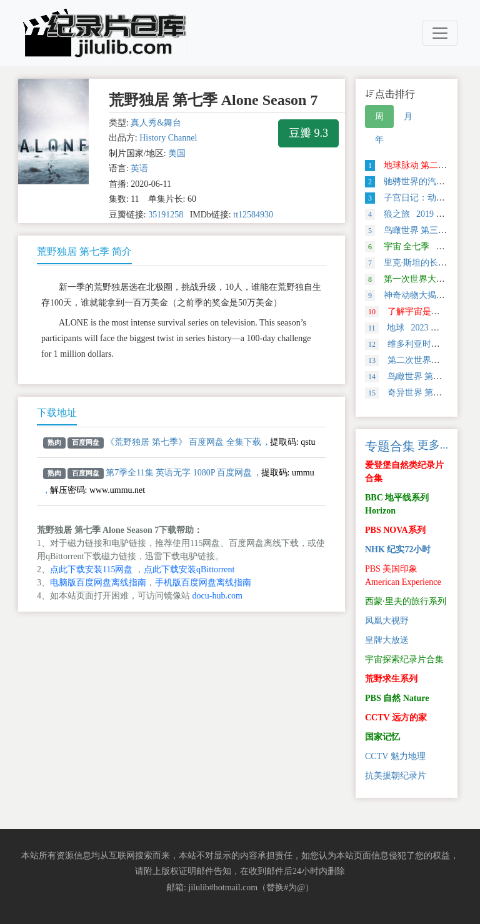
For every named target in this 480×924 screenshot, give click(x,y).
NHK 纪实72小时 (398, 549)
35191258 (165, 214)
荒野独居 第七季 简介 (84, 251)
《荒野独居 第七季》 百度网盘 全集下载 (183, 442)
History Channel (168, 137)
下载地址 (57, 412)
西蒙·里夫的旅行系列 (405, 601)
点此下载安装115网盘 (91, 569)
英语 (139, 168)
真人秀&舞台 (156, 122)
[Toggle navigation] (440, 33)
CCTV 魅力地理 (395, 756)
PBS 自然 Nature (397, 698)
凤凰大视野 (387, 620)
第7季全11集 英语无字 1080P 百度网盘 (179, 472)
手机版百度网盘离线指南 (203, 582)
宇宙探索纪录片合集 (404, 659)
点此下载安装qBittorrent (189, 569)
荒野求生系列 (391, 678)
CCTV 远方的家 (396, 717)
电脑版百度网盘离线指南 (98, 582)
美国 (177, 153)
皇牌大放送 (387, 640)
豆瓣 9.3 (308, 133)
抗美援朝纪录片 (395, 775)
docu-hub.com (217, 595)
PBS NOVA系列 (395, 530)
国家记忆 (382, 737)
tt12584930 (253, 214)
